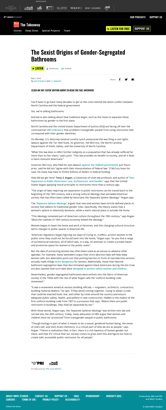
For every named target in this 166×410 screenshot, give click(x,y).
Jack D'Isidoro (40, 81)
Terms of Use (29, 399)
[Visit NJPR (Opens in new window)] (62, 8)
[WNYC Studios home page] (16, 17)
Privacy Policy (51, 399)
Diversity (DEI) (114, 396)
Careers (11, 399)
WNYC (58, 368)
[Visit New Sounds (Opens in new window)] (93, 8)
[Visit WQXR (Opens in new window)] (75, 8)
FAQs (77, 396)
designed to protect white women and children (99, 268)
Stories (18, 31)
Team (67, 31)
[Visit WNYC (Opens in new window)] (28, 8)
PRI (47, 368)
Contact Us (42, 396)
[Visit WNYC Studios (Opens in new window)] (49, 8)
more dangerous (64, 261)
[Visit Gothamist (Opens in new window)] (39, 8)
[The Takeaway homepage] (17, 25)
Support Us (156, 17)
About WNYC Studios (18, 396)
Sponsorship (93, 396)
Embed (66, 68)
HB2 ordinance (55, 129)
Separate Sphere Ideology (51, 203)
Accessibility (73, 399)
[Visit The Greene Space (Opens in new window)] (107, 8)
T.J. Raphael (55, 81)
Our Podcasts (137, 17)
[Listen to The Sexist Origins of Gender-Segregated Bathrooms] (37, 68)
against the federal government (100, 164)
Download (52, 68)
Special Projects (51, 31)
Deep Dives (31, 31)
